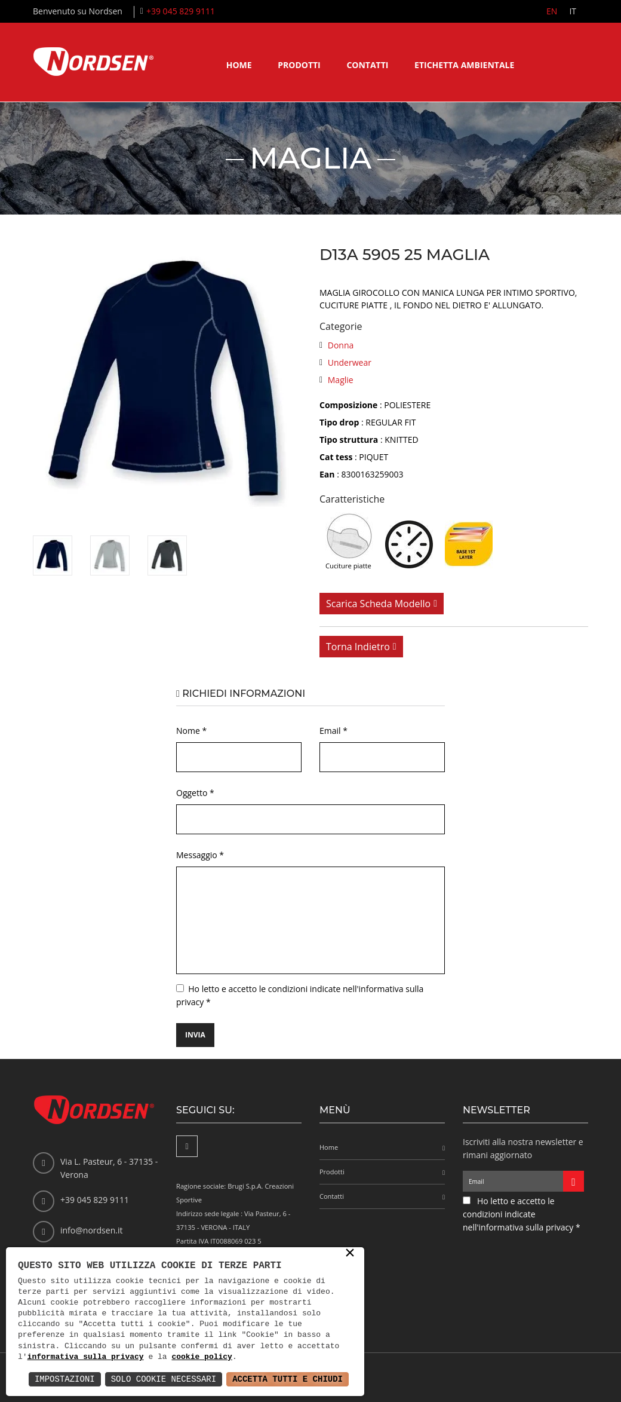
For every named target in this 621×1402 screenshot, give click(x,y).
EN (551, 11)
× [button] (350, 1253)
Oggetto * (195, 792)
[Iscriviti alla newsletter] (573, 1181)
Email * (333, 730)
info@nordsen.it (91, 1230)
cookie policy (201, 1357)
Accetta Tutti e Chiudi (287, 1379)
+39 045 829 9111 (180, 11)
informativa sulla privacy (85, 1357)
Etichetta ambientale (464, 65)
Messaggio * (200, 855)
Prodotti (299, 65)
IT (572, 11)
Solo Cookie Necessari (163, 1379)
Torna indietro (358, 646)
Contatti (367, 65)
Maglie (340, 379)
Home (239, 65)
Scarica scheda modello (378, 603)
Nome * (191, 730)
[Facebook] (187, 1146)
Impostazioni (65, 1379)
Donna (341, 345)
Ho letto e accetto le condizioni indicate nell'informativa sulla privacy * (521, 1214)
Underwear (349, 362)
